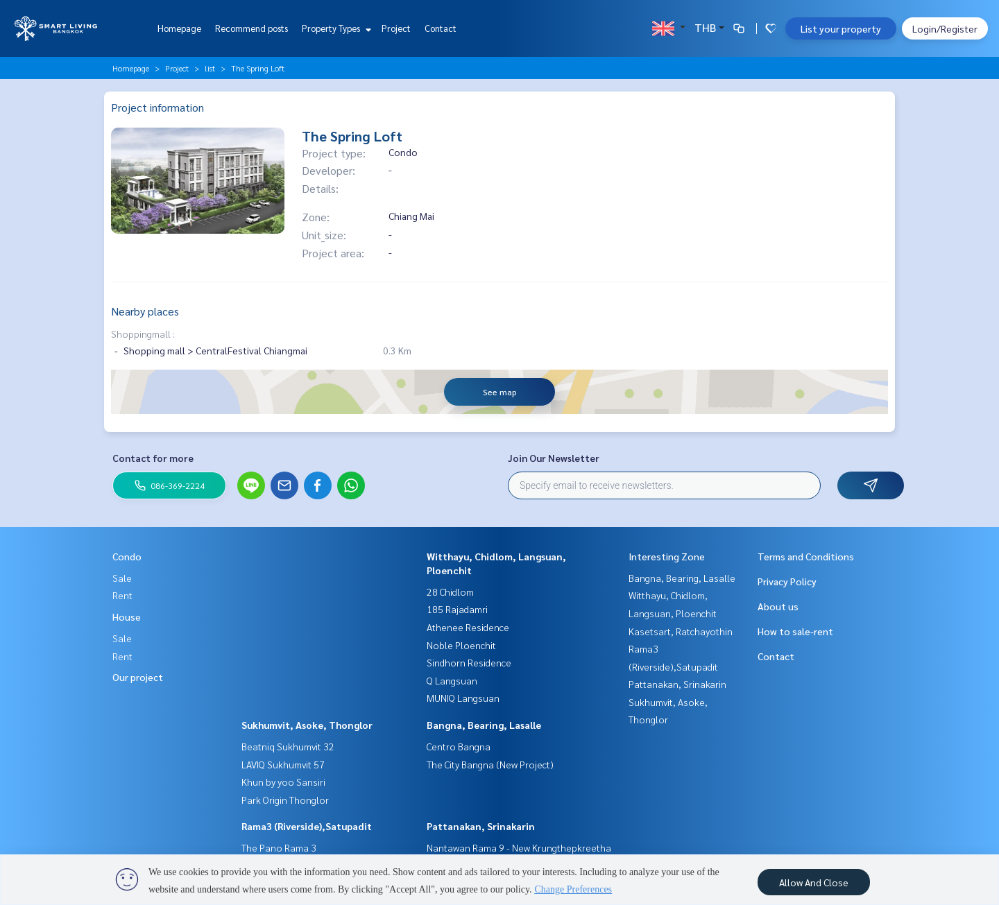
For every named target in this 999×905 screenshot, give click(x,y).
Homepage (179, 28)
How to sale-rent (795, 631)
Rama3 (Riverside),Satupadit (306, 826)
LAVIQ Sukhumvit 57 (283, 764)
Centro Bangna (458, 746)
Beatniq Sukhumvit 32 (287, 746)
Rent (122, 595)
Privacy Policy (787, 581)
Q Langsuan (452, 680)
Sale (122, 577)
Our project (137, 677)
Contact (440, 28)
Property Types (335, 28)
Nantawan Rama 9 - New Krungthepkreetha (519, 847)
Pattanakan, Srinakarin (481, 826)
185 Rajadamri (457, 609)
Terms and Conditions (806, 556)
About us (778, 606)
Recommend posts (251, 28)
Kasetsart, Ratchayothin (681, 631)
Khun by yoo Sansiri (283, 781)
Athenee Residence (468, 627)
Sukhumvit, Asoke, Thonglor (307, 724)
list (210, 68)
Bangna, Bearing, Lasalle (484, 724)
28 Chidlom (450, 591)
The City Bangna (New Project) (490, 764)
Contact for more (153, 457)
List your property (841, 28)
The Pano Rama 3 (278, 847)
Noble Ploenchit (461, 645)
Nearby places (145, 311)
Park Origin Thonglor (285, 799)
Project (396, 28)
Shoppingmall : (143, 333)
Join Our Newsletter (553, 457)
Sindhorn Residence (469, 662)
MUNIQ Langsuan (463, 697)
